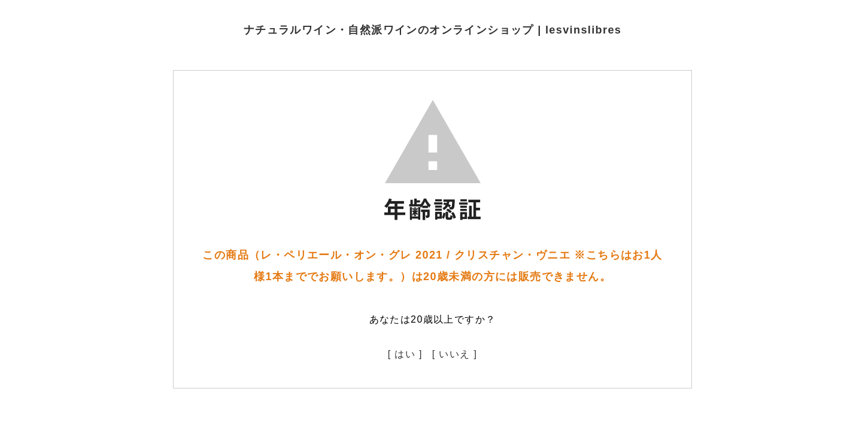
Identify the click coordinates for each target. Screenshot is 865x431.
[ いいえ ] (455, 354)
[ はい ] (405, 354)
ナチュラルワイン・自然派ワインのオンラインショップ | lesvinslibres (433, 30)
